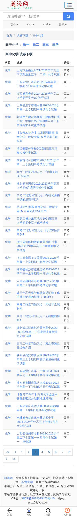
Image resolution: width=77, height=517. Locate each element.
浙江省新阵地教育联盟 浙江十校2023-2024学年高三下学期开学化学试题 (38, 246)
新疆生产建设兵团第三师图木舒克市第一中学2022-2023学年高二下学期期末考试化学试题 (38, 121)
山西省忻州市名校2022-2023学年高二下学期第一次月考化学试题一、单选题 (38, 437)
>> (14, 459)
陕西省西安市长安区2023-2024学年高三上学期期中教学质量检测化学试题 (38, 359)
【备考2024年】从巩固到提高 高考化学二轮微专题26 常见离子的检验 (37, 137)
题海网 (8, 478)
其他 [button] (63, 24)
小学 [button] (47, 24)
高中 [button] (14, 24)
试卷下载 (22, 35)
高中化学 (38, 35)
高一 (26, 44)
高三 (45, 44)
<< (7, 452)
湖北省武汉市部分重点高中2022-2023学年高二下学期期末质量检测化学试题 (38, 332)
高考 (55, 44)
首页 (9, 35)
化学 (8, 70)
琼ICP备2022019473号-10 (38, 498)
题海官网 (27, 482)
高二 (35, 44)
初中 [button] (30, 24)
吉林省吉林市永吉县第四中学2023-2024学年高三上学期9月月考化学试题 (37, 421)
